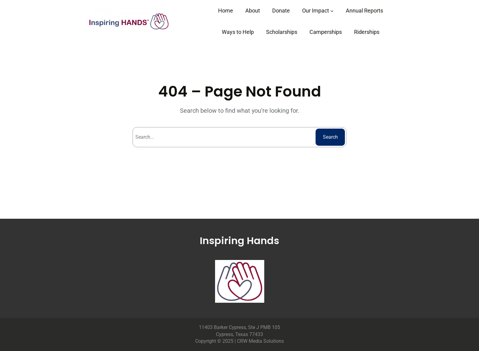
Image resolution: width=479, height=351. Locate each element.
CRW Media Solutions (260, 341)
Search (330, 137)
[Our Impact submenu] (332, 11)
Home (225, 10)
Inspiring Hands (239, 240)
